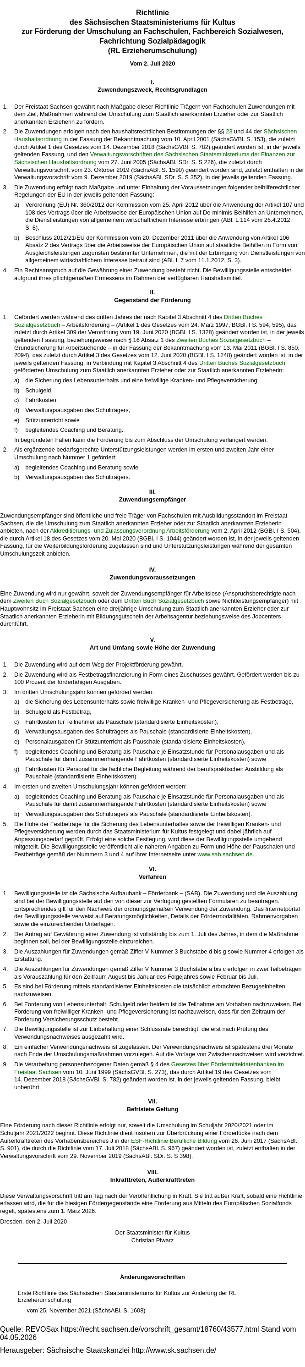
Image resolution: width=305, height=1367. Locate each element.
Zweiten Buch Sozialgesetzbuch (54, 600)
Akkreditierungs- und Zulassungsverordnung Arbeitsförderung (130, 530)
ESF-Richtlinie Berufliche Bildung (174, 1140)
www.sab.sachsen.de (224, 854)
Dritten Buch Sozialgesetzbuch (164, 600)
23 (229, 131)
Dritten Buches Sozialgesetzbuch (242, 362)
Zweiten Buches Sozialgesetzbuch (221, 339)
